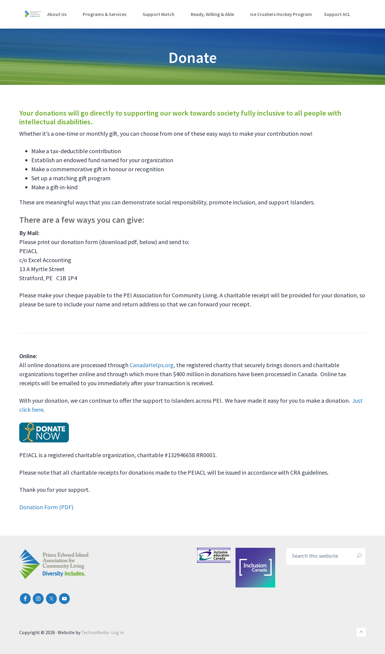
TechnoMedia (95, 632)
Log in (117, 632)
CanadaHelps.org (152, 365)
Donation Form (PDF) (46, 507)
